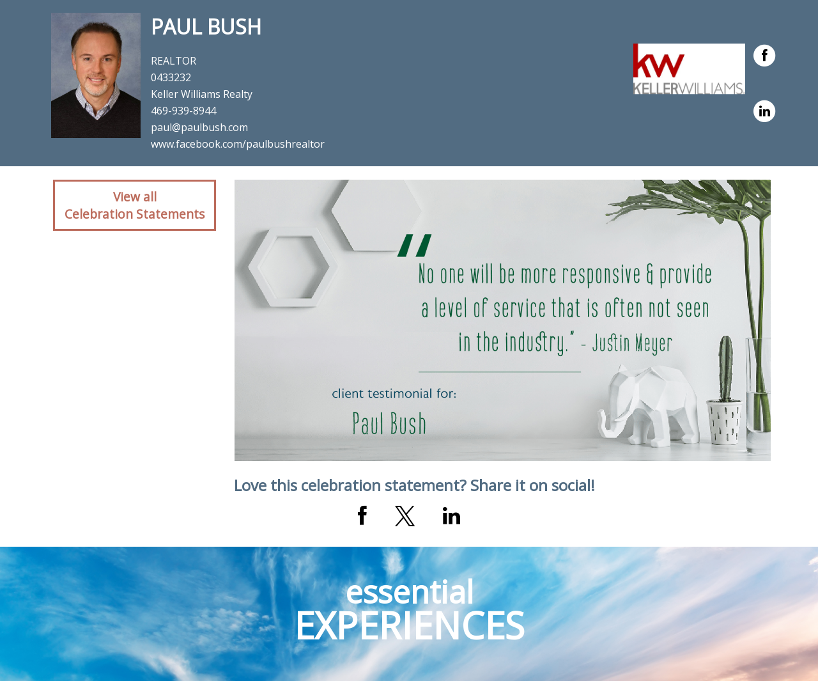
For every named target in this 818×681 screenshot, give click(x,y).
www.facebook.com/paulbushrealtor (238, 144)
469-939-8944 (183, 111)
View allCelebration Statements (134, 205)
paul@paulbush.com (199, 127)
